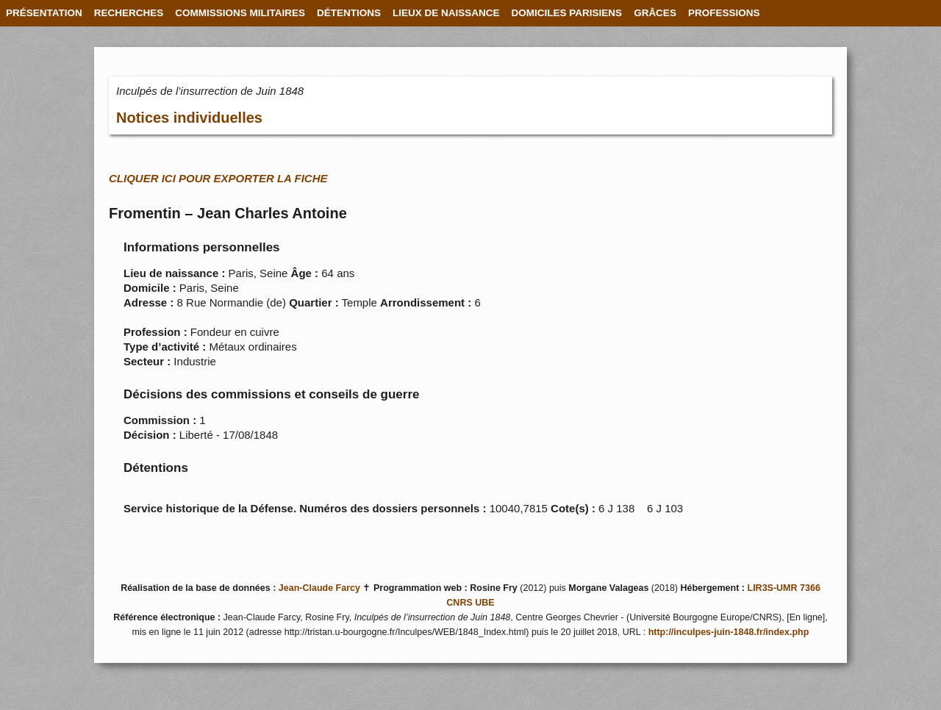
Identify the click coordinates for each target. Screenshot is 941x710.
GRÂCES (655, 12)
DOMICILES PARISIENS (567, 12)
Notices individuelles (189, 118)
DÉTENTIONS (349, 12)
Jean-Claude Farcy (319, 588)
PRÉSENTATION (44, 12)
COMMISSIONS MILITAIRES (240, 12)
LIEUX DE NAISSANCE (446, 12)
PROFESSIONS (724, 12)
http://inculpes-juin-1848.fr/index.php (728, 632)
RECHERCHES (129, 12)
